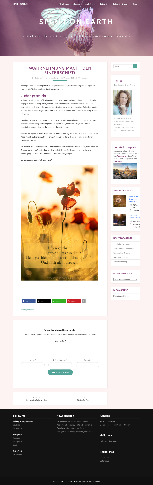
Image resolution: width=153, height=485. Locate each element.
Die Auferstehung (120, 262)
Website (87, 360)
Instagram (17, 428)
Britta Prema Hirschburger (48, 78)
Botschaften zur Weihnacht (123, 248)
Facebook (17, 438)
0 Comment (83, 78)
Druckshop (17, 454)
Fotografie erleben (121, 4)
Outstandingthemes (92, 481)
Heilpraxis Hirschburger (109, 441)
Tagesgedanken (27, 309)
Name (33, 360)
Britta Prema (63, 4)
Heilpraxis (77, 4)
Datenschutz (105, 461)
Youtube (16, 425)
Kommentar (60, 341)
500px (15, 445)
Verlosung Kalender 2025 (122, 257)
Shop (135, 4)
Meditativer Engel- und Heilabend (133, 199)
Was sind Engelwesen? (121, 253)
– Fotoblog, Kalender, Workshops (74, 431)
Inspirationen (91, 4)
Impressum (104, 457)
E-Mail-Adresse (60, 360)
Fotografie (105, 4)
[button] (29, 301)
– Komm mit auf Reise (70, 428)
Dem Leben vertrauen (121, 244)
